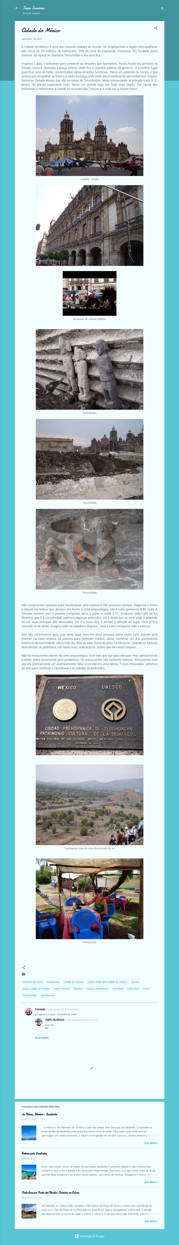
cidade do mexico (74, 981)
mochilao (118, 988)
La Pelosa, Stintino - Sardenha (39, 1114)
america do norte (32, 981)
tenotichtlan (29, 995)
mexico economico (97, 988)
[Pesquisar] (162, 9)
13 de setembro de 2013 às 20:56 (62, 1009)
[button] (156, 28)
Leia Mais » (151, 1143)
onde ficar (133, 988)
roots (146, 988)
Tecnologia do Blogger (90, 1236)
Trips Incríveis (34, 8)
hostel (135, 981)
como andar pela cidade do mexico (107, 981)
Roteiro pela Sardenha (34, 1153)
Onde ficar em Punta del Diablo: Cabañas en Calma (50, 1193)
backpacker (53, 981)
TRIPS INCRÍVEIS (54, 1019)
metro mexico (62, 988)
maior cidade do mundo (36, 988)
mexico (78, 988)
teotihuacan (47, 995)
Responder (41, 1038)
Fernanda (40, 1009)
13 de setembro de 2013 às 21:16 (81, 1020)
